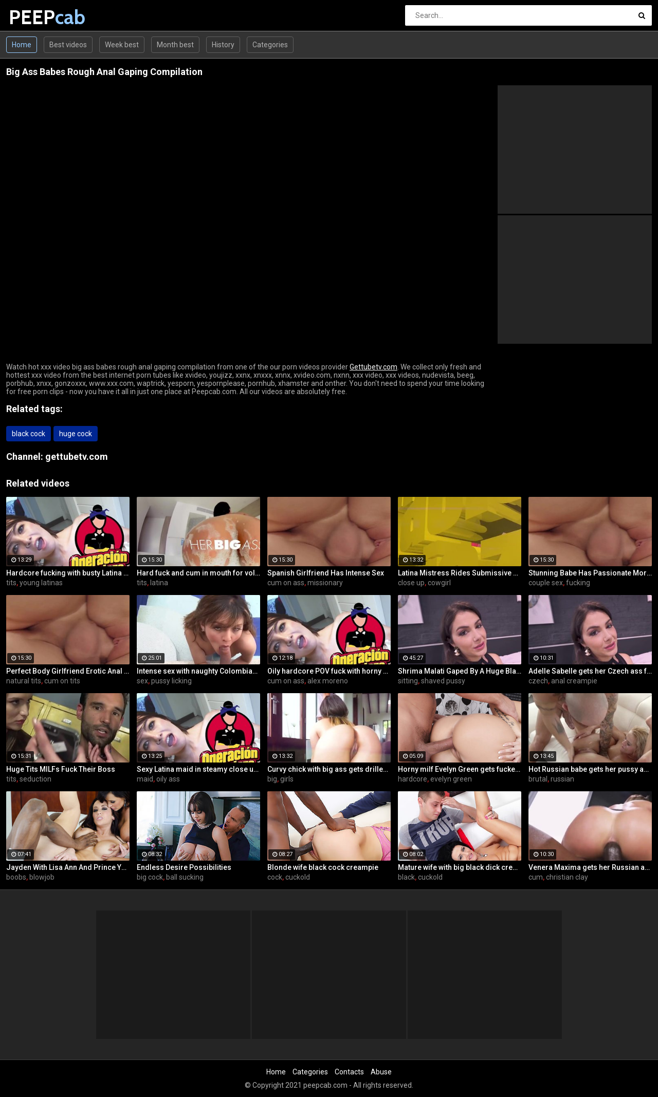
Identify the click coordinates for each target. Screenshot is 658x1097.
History (223, 45)
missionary (325, 583)
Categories (270, 45)
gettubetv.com (76, 456)
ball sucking (185, 877)
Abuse (381, 1072)
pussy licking (171, 681)
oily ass (168, 779)
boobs (16, 877)
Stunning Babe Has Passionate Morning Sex (590, 573)
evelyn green (451, 779)
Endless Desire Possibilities (184, 867)
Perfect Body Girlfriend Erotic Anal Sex (68, 671)
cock (274, 877)
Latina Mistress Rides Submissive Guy (459, 573)
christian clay (567, 877)
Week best (122, 45)
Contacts (349, 1072)
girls (287, 779)
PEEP (36, 17)
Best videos (68, 45)
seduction (35, 779)
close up (411, 583)
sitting (408, 681)
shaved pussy (443, 681)
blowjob (41, 877)
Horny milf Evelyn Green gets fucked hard (459, 769)
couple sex (545, 583)
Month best (175, 45)
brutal (537, 779)
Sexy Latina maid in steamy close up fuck (198, 769)
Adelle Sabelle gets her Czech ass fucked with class (590, 671)
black (406, 877)
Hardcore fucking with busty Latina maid (68, 573)
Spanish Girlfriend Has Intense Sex (325, 573)
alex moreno (327, 681)
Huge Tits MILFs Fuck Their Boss (60, 769)
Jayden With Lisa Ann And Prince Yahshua (68, 867)
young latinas (41, 583)
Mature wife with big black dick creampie (459, 867)
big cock (150, 877)
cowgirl (439, 583)
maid (145, 779)
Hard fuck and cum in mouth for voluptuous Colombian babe (198, 573)
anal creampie (574, 681)
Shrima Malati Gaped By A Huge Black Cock (459, 671)
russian (562, 779)
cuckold (297, 877)
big (272, 779)
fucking (578, 583)
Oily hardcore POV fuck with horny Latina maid (329, 671)
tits (11, 583)
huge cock (75, 434)
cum (535, 877)
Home (21, 45)
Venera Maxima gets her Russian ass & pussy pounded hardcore (590, 867)
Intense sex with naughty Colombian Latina (198, 671)
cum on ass (285, 583)
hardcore (412, 779)
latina (159, 583)
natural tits (23, 681)
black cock (28, 434)
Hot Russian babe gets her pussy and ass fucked (590, 769)
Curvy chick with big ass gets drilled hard (329, 769)
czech (538, 681)
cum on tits (62, 681)
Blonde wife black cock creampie (322, 867)
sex (142, 681)
